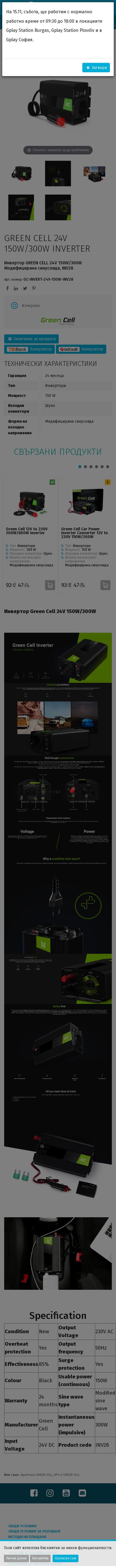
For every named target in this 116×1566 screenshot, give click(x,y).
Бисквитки (40, 1558)
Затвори (96, 67)
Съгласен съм (65, 1558)
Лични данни (16, 1558)
